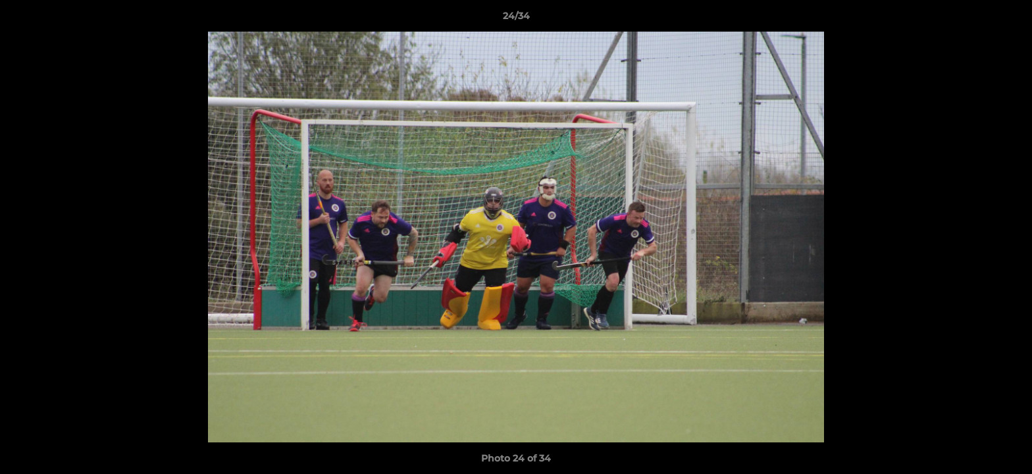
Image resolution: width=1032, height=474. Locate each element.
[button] (1008, 19)
